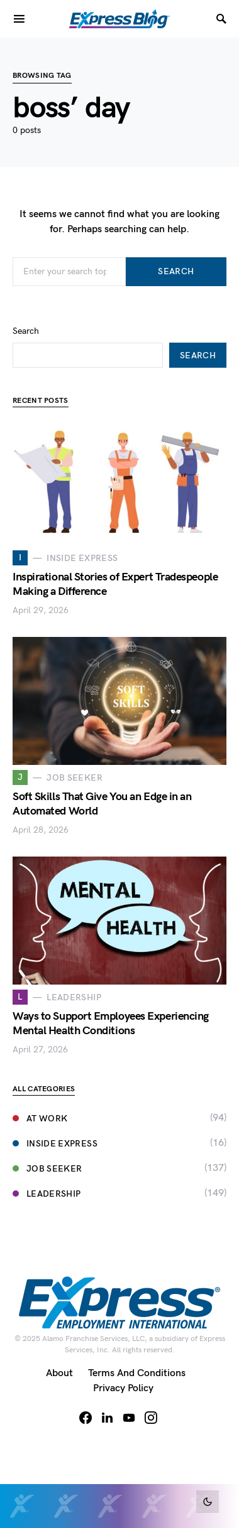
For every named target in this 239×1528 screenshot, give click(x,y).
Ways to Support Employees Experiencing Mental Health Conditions (111, 1023)
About (59, 1373)
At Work (40, 1118)
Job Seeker (47, 1168)
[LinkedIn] (107, 1417)
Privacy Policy (123, 1388)
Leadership (47, 1194)
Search (176, 271)
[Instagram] (151, 1417)
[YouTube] (129, 1417)
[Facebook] (85, 1417)
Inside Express (55, 1143)
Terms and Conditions (137, 1373)
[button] (207, 1501)
